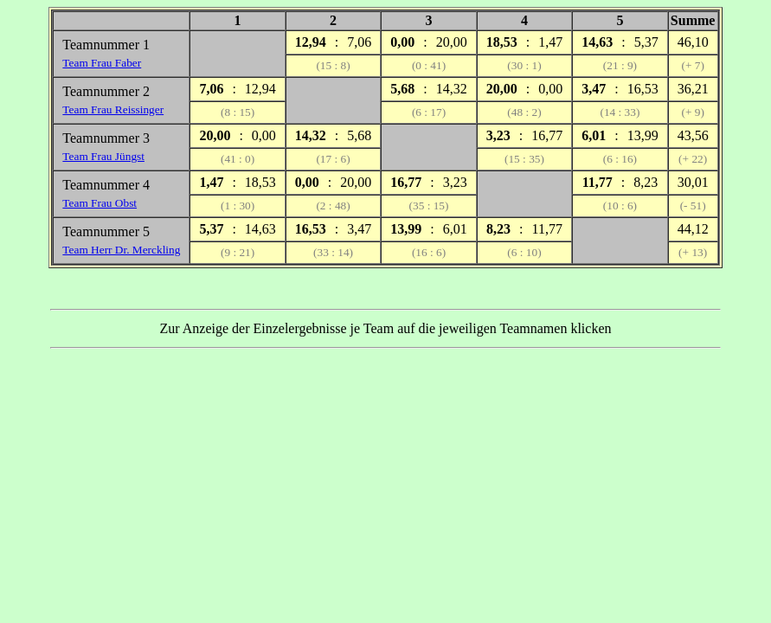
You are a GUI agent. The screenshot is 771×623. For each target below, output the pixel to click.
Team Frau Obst (99, 202)
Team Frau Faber (101, 62)
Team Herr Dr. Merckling (121, 249)
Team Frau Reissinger (113, 109)
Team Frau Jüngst (103, 156)
